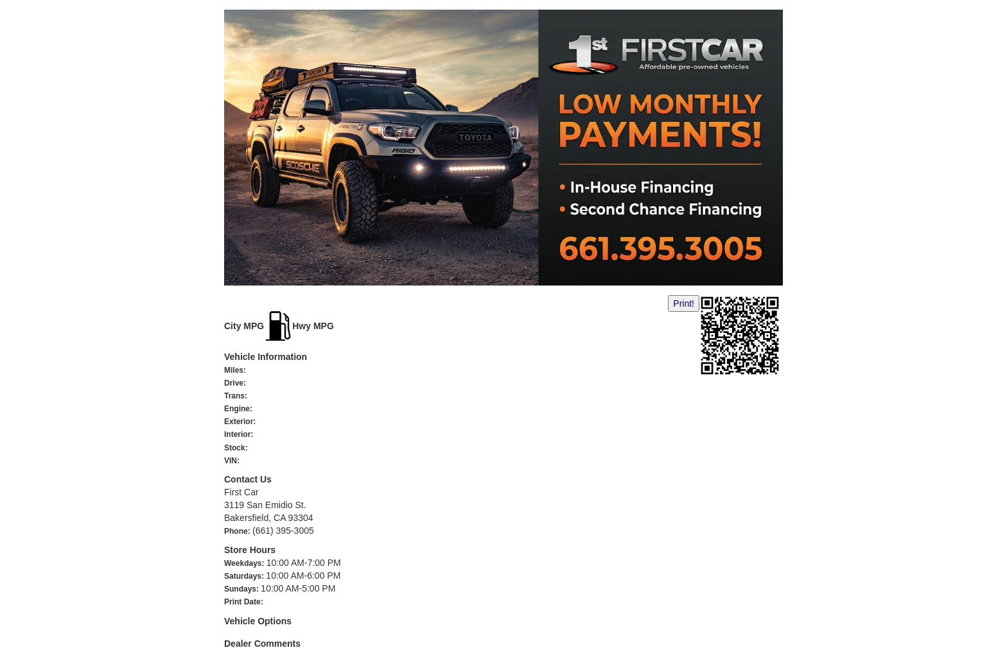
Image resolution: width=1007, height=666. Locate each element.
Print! (683, 303)
